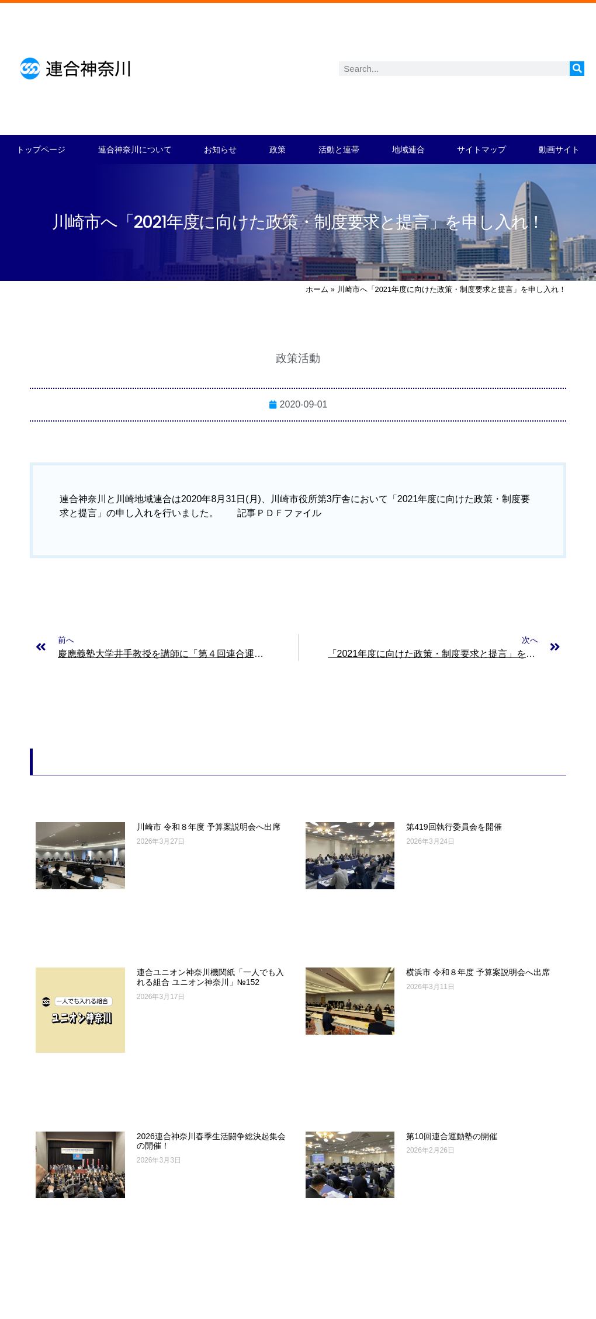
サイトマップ (481, 149)
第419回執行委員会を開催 (453, 826)
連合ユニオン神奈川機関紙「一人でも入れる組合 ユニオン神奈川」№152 (210, 977)
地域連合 (408, 149)
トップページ (40, 149)
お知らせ (220, 149)
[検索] (577, 68)
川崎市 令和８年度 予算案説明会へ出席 (208, 826)
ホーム (317, 289)
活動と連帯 (338, 149)
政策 (277, 149)
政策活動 (298, 358)
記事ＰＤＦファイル (279, 513)
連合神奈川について (135, 149)
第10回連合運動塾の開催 (451, 1136)
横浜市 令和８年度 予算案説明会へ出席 (478, 972)
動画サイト (559, 149)
